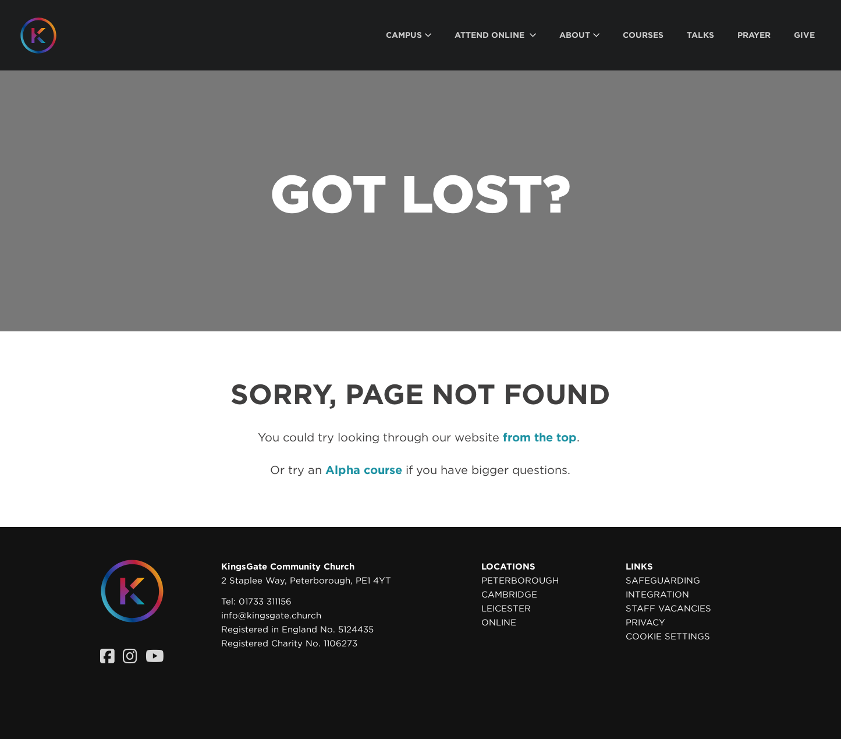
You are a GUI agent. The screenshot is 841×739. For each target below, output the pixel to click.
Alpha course (363, 470)
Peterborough (520, 580)
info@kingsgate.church (271, 615)
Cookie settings (668, 636)
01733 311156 (265, 601)
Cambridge (509, 594)
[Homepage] (47, 35)
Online (498, 622)
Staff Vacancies (668, 608)
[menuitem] (408, 35)
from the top (540, 437)
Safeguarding (663, 580)
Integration (657, 594)
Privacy (645, 622)
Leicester (506, 608)
